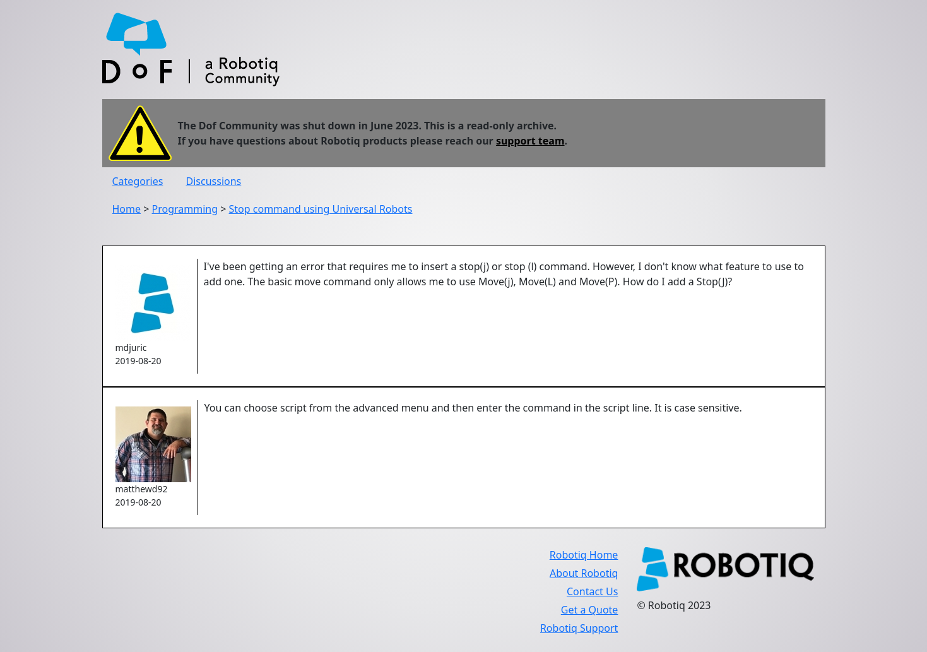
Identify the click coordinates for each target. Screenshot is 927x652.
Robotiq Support (579, 628)
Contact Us (592, 591)
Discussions (214, 181)
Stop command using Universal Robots (321, 209)
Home (126, 209)
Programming (185, 209)
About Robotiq (584, 573)
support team (530, 141)
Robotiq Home (584, 555)
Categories (137, 181)
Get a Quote (589, 610)
